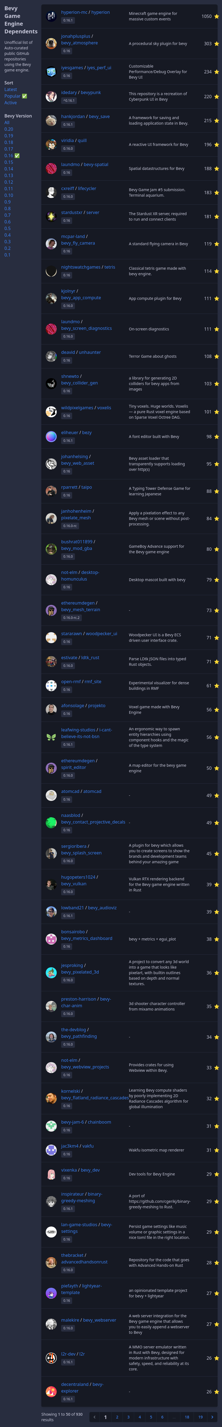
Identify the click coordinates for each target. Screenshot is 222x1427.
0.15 (8, 162)
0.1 (7, 255)
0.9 (7, 202)
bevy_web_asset (77, 463)
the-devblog (73, 1030)
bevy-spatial (96, 164)
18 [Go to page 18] (187, 1417)
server (92, 212)
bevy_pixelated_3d (80, 972)
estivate (69, 657)
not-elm (69, 572)
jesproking (72, 965)
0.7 (7, 215)
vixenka (69, 1170)
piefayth (69, 1286)
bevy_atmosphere (79, 43)
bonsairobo (73, 932)
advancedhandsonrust (84, 1262)
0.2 (7, 248)
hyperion (100, 12)
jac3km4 (69, 1146)
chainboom (99, 1122)
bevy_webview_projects (85, 1067)
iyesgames (72, 68)
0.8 (7, 208)
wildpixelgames (77, 408)
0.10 (8, 195)
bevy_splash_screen (81, 853)
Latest (10, 89)
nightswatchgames (81, 267)
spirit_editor (73, 767)
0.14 (8, 169)
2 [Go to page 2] (117, 1417)
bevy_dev (90, 1170)
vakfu (88, 1146)
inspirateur (72, 1194)
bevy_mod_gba (76, 548)
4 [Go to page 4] (140, 1417)
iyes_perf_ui (99, 68)
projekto (96, 705)
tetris (109, 267)
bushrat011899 (76, 542)
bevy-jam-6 (72, 1122)
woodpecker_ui (101, 633)
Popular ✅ (15, 96)
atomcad (70, 791)
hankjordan (73, 116)
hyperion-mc (74, 12)
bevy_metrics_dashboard (86, 938)
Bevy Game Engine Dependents (20, 19)
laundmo (70, 164)
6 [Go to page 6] (162, 1417)
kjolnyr (68, 291)
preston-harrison (78, 999)
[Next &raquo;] (212, 1417)
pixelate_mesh (76, 518)
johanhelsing (74, 456)
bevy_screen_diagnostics (86, 328)
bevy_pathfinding (79, 1036)
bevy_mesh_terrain (80, 609)
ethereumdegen (78, 603)
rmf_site (93, 681)
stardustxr (71, 212)
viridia (67, 140)
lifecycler (87, 188)
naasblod (70, 815)
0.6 (7, 222)
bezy (86, 432)
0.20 (8, 129)
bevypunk (91, 92)
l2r (82, 1354)
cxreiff (67, 188)
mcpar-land (73, 236)
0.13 (8, 175)
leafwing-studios (78, 730)
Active (10, 103)
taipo (87, 487)
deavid (68, 352)
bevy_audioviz (102, 908)
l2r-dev (68, 1354)
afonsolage (72, 705)
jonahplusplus (75, 36)
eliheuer (69, 432)
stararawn (71, 633)
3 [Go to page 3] (128, 1417)
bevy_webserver (99, 1320)
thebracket (72, 1255)
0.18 (8, 142)
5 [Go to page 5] (151, 1417)
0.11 (8, 189)
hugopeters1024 (78, 877)
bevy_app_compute (81, 298)
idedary (69, 92)
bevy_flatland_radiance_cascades (95, 1098)
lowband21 (72, 908)
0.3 (7, 242)
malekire (70, 1320)
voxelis (104, 408)
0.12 (8, 182)
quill (82, 140)
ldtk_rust (90, 657)
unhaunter (90, 352)
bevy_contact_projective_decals (93, 822)
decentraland (74, 1384)
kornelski (70, 1091)
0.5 (7, 228)
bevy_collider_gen (79, 383)
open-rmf (71, 681)
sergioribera (73, 846)
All (6, 122)
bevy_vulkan (73, 884)
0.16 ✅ (12, 156)
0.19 (8, 136)
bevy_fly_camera (78, 243)
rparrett (69, 487)
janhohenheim (76, 511)
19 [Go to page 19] (200, 1417)
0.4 (7, 235)
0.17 (8, 149)
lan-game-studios (79, 1225)
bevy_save (99, 116)
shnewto (70, 376)
